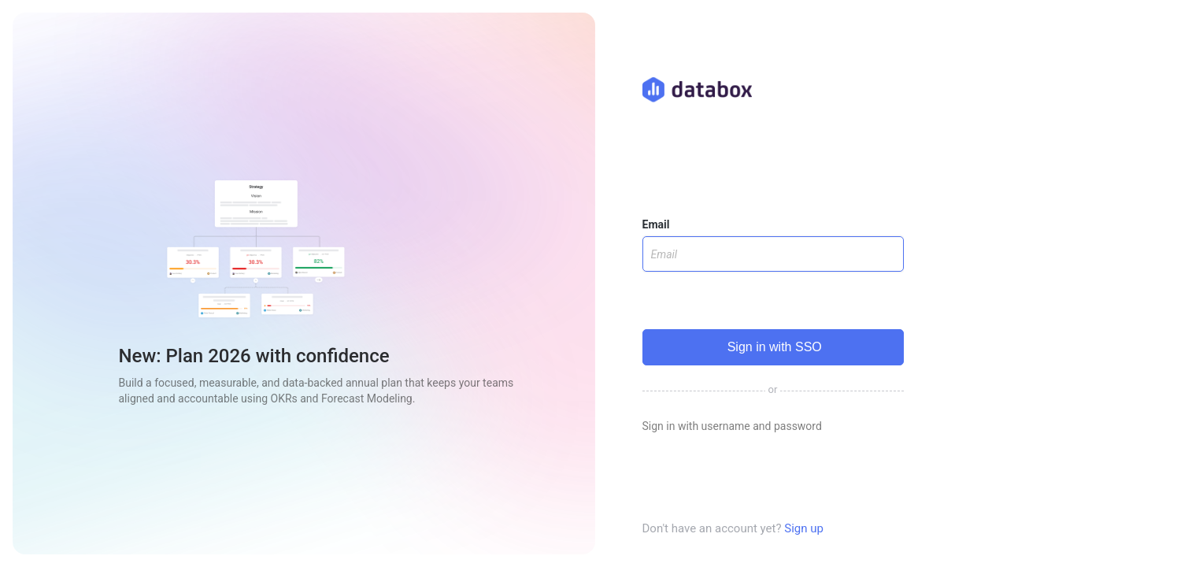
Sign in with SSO (773, 347)
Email (656, 224)
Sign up (804, 528)
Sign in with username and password (732, 426)
